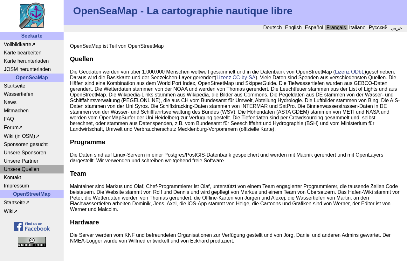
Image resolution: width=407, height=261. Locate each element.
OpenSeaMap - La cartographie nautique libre (183, 11)
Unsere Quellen (21, 169)
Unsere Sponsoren (25, 152)
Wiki (8, 211)
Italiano (357, 27)
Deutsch (272, 27)
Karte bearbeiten (22, 52)
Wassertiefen (18, 94)
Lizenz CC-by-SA (236, 77)
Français (336, 27)
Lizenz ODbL (349, 71)
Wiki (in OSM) (19, 136)
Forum (11, 127)
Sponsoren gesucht (26, 144)
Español (314, 27)
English (293, 27)
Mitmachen (16, 110)
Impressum (16, 185)
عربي (396, 28)
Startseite (14, 85)
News (10, 102)
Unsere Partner (21, 161)
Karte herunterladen (26, 61)
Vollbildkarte (17, 44)
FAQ (9, 119)
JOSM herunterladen (27, 69)
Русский (378, 27)
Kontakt (12, 177)
